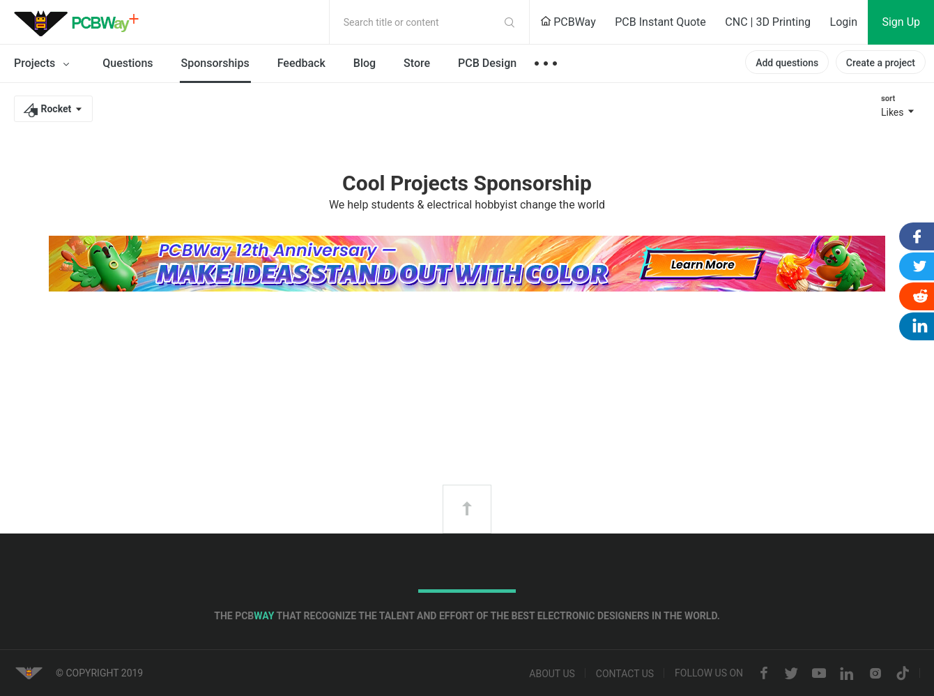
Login (843, 22)
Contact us (625, 673)
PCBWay (568, 22)
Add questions (787, 62)
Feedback (301, 63)
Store (417, 63)
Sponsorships (215, 63)
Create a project (880, 62)
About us (552, 673)
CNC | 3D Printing (768, 22)
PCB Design (487, 63)
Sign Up (901, 22)
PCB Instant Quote (660, 22)
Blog (364, 63)
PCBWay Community (80, 22)
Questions (127, 63)
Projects (44, 64)
